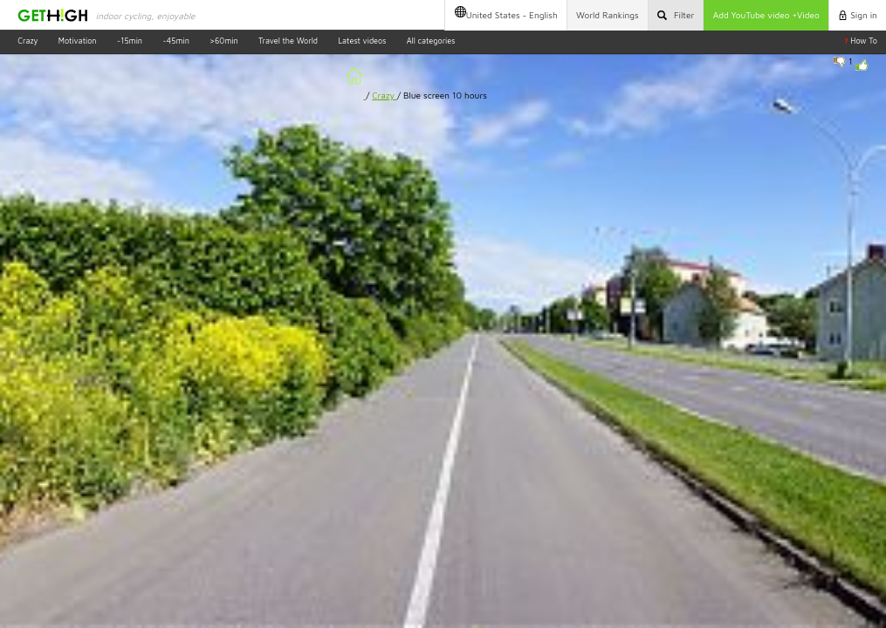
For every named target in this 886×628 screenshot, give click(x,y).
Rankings (607, 15)
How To (860, 40)
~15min (129, 40)
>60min (223, 40)
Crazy (27, 40)
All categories (431, 40)
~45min (175, 40)
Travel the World (288, 40)
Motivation (77, 40)
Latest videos (362, 40)
